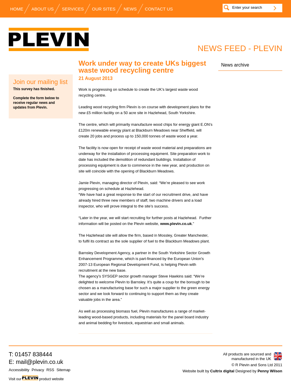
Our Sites (104, 9)
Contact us (159, 9)
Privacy (38, 370)
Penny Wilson (270, 371)
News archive (235, 64)
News (130, 9)
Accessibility (19, 370)
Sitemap (63, 370)
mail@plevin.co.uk (39, 362)
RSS (50, 370)
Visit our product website (36, 379)
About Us (42, 9)
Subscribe (41, 65)
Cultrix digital (222, 371)
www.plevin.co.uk (176, 223)
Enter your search (247, 7)
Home (16, 9)
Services (73, 9)
